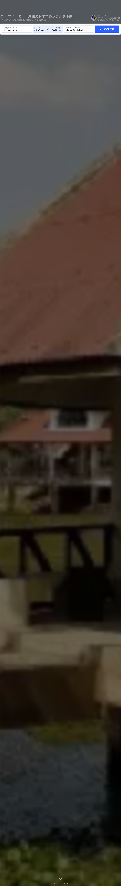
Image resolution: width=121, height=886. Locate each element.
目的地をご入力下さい (11, 28)
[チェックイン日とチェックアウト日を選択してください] (40, 29)
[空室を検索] (107, 29)
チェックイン (38, 28)
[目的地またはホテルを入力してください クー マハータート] (17, 29)
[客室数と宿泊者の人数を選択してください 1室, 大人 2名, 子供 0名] (79, 29)
